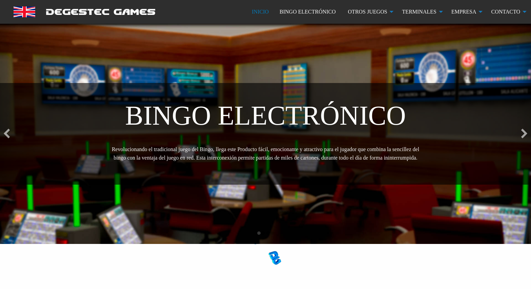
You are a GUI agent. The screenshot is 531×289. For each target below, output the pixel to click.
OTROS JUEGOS (367, 12)
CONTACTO (505, 12)
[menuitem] (84, 12)
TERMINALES (419, 12)
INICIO (260, 12)
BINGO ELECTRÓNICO (308, 12)
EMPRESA (463, 12)
